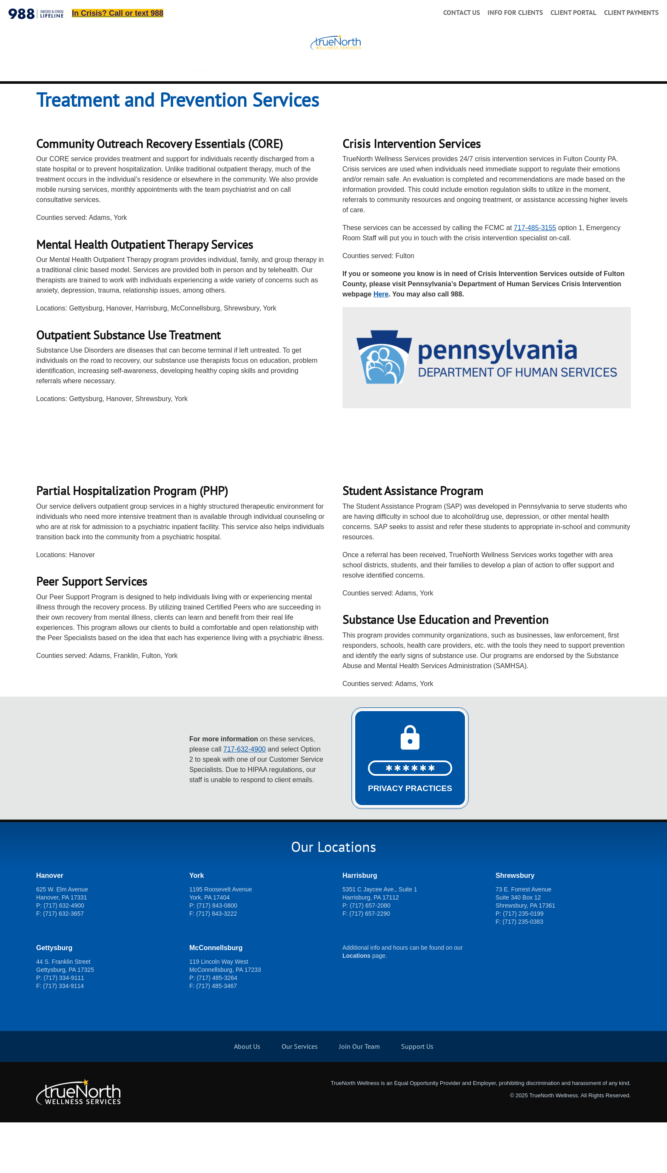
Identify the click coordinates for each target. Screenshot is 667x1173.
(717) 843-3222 (216, 964)
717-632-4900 (456, 112)
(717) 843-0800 (217, 956)
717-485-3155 (535, 278)
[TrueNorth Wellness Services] (334, 65)
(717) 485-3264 (217, 1028)
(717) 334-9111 (63, 1028)
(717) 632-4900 (63, 956)
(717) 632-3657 (63, 964)
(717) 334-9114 (63, 1036)
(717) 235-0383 (522, 972)
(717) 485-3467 (216, 1036)
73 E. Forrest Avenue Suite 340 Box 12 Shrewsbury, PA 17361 (525, 948)
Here (381, 344)
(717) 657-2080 (370, 956)
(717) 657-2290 (369, 964)
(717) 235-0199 (523, 964)
